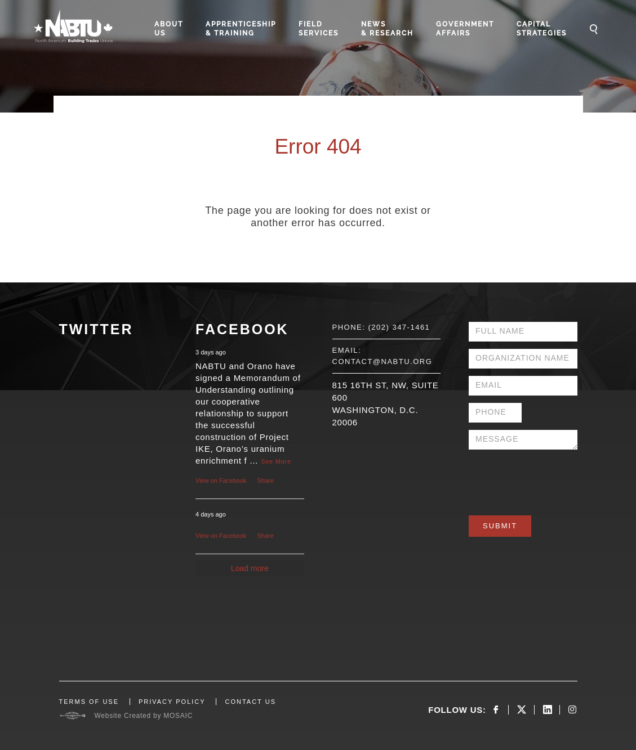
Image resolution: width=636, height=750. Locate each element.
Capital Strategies (542, 28)
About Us (168, 28)
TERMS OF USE (89, 701)
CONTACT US (250, 701)
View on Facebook (220, 480)
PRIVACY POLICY (172, 701)
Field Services (319, 28)
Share (265, 480)
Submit (500, 526)
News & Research (387, 28)
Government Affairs (465, 28)
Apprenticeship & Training (241, 28)
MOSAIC (178, 716)
